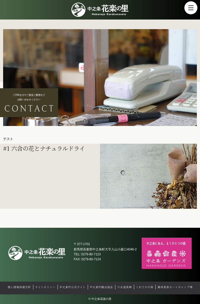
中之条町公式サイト (72, 287)
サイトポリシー (45, 287)
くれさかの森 (144, 287)
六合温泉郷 (124, 287)
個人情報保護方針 (19, 287)
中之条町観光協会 (101, 287)
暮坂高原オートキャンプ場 (175, 287)
